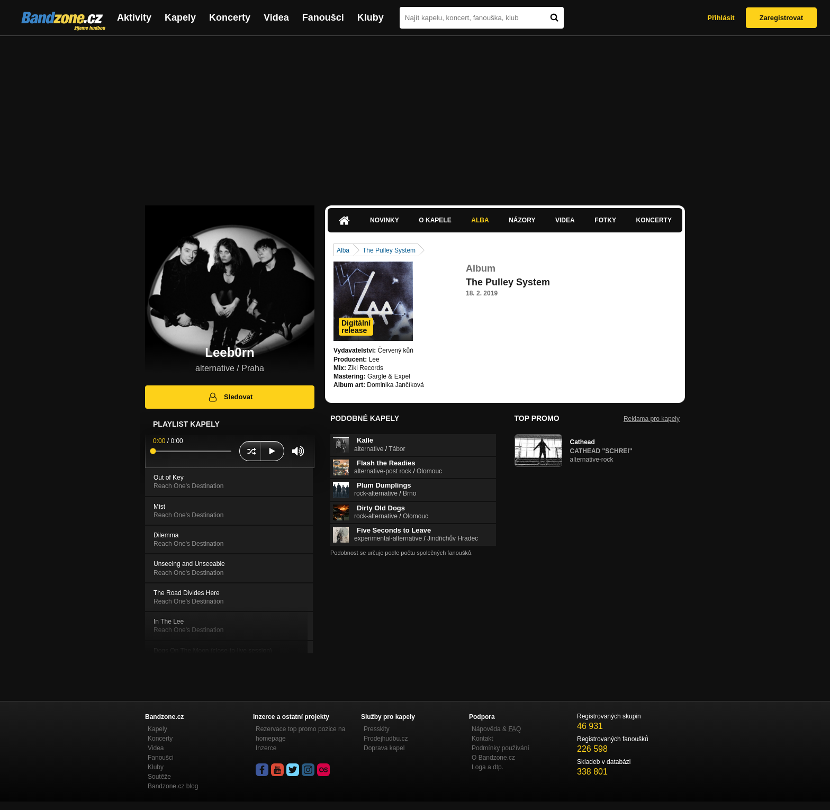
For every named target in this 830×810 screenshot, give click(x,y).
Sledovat (230, 397)
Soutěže (159, 776)
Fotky (605, 220)
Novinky (384, 220)
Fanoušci (323, 17)
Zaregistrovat (781, 18)
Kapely (180, 17)
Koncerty (229, 17)
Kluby (370, 17)
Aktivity (134, 17)
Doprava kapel (384, 748)
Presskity (377, 729)
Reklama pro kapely (652, 418)
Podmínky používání (500, 748)
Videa (276, 17)
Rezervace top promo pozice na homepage (300, 733)
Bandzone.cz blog (173, 786)
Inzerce (266, 748)
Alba (480, 220)
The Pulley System (389, 250)
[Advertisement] (415, 115)
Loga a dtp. (487, 767)
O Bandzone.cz (493, 757)
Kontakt (482, 738)
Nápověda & (496, 729)
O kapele (435, 220)
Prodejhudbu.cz (386, 738)
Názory (522, 220)
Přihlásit (720, 18)
